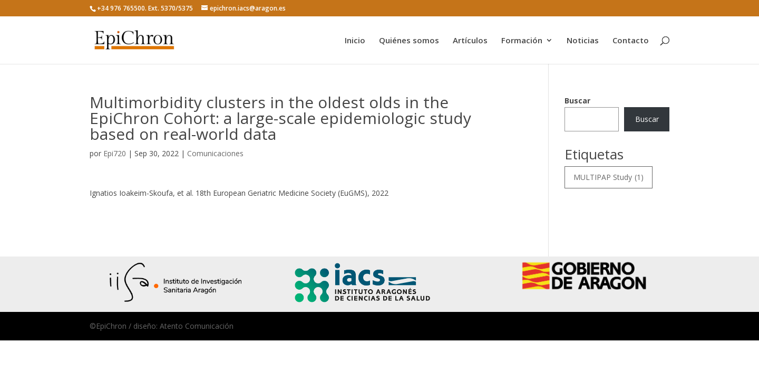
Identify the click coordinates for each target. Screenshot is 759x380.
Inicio (355, 40)
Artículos (470, 40)
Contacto (630, 40)
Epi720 (114, 153)
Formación (521, 40)
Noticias (583, 40)
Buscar (577, 101)
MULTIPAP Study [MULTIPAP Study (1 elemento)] (608, 177)
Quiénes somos (409, 40)
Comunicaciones (215, 153)
